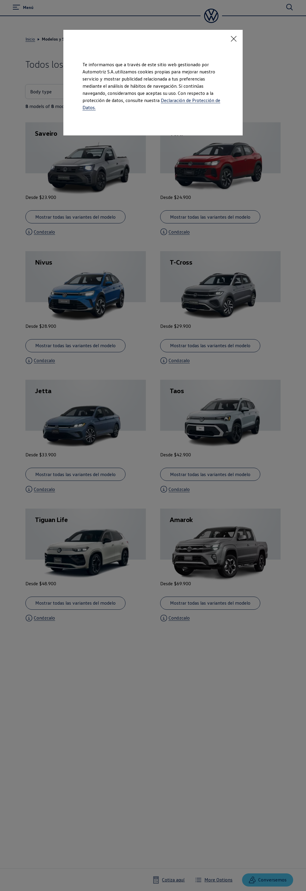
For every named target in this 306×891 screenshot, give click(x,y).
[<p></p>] (234, 39)
